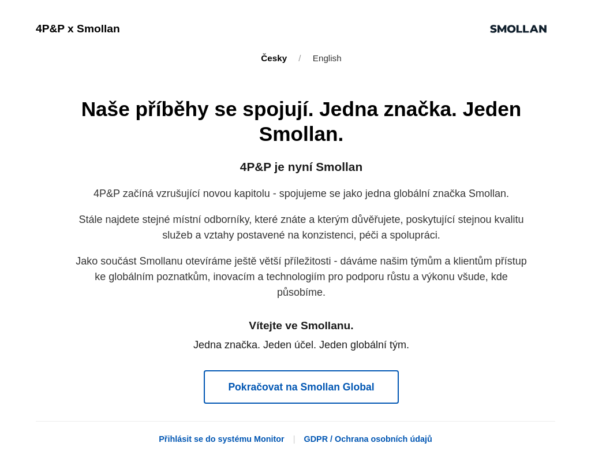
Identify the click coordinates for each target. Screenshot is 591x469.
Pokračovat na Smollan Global (301, 387)
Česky (274, 58)
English (327, 58)
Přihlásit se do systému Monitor (222, 439)
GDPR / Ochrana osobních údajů (368, 439)
